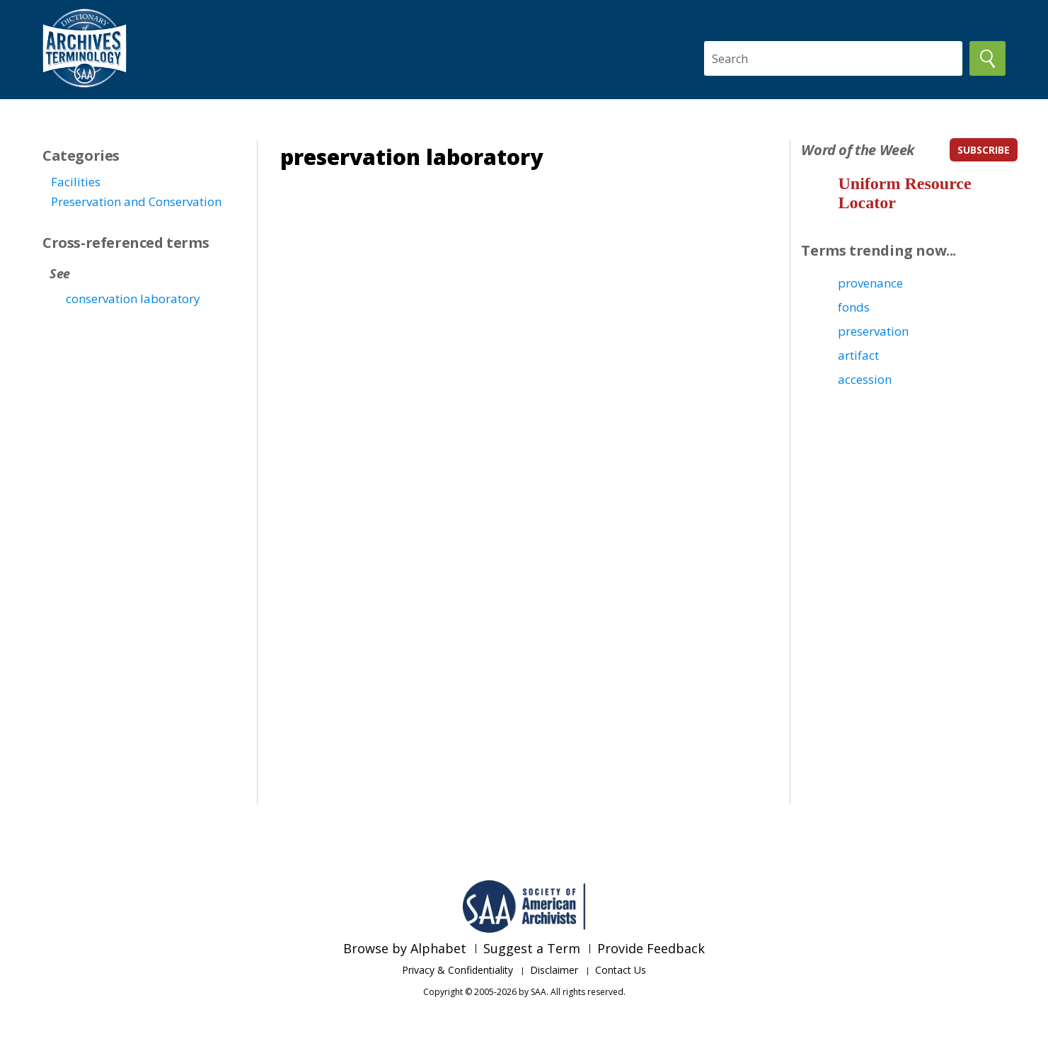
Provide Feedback (651, 948)
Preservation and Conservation (136, 201)
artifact (858, 355)
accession (865, 379)
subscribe (983, 150)
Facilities (75, 182)
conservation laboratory (133, 298)
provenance (870, 283)
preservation (873, 331)
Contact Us (620, 970)
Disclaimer (554, 970)
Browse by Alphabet (404, 948)
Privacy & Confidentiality (457, 970)
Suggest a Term (531, 948)
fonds (854, 307)
